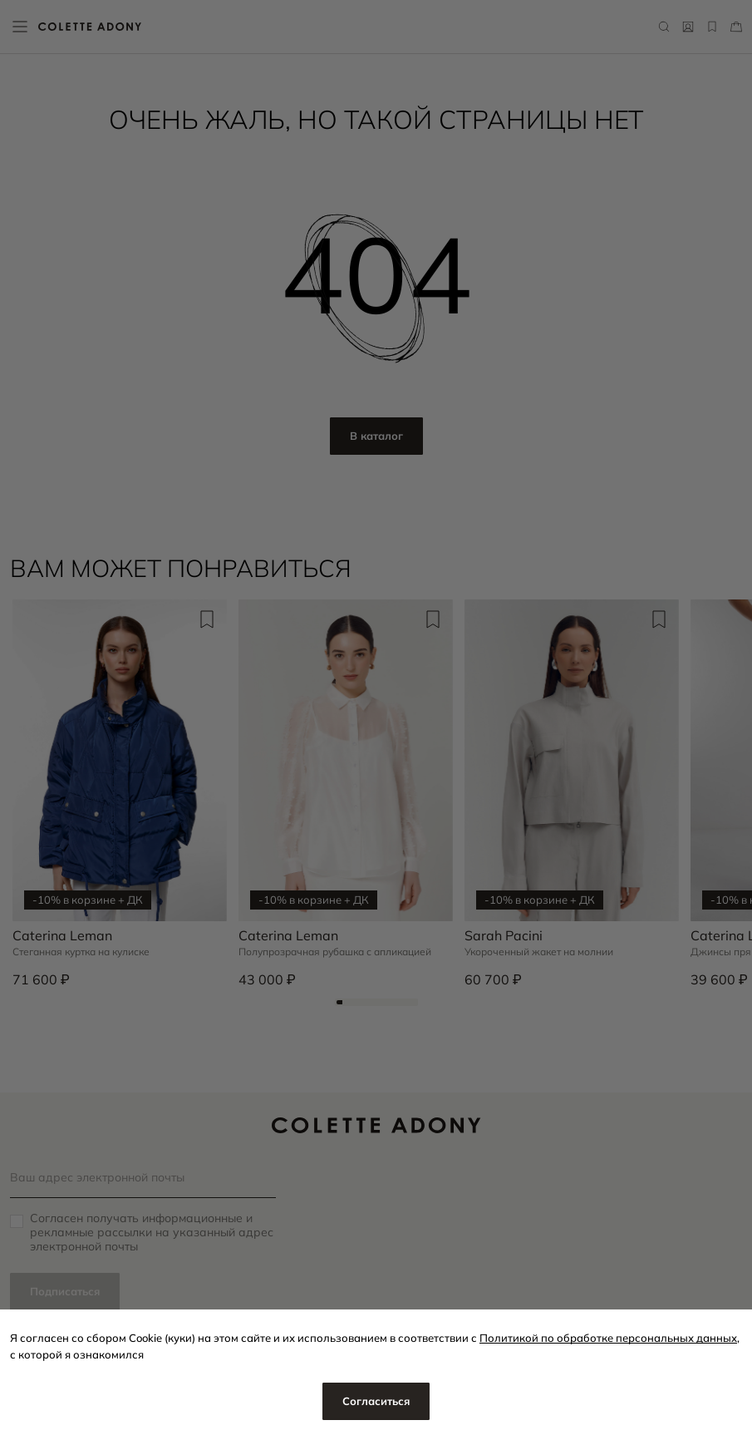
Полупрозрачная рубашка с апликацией (334, 952)
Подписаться (65, 1291)
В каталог (376, 435)
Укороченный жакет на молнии (538, 952)
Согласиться (376, 1401)
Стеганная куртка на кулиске (81, 952)
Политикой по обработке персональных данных (608, 1337)
